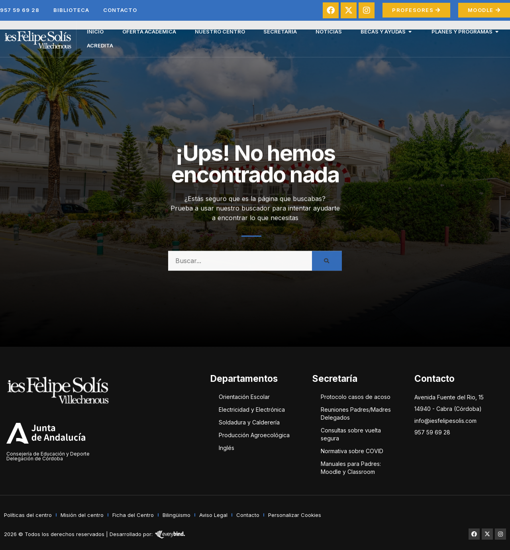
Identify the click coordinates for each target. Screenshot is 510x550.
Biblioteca (71, 10)
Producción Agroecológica (254, 435)
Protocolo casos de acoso (355, 396)
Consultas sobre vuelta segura (351, 434)
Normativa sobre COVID (352, 451)
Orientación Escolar (244, 396)
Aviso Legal (213, 515)
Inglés (226, 447)
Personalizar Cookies (294, 515)
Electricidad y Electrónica (252, 409)
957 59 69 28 (19, 10)
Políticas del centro (28, 515)
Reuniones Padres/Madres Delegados (356, 413)
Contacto (120, 10)
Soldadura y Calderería (249, 422)
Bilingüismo (176, 515)
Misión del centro (82, 515)
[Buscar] (327, 265)
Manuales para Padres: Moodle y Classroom (351, 467)
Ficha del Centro (133, 515)
